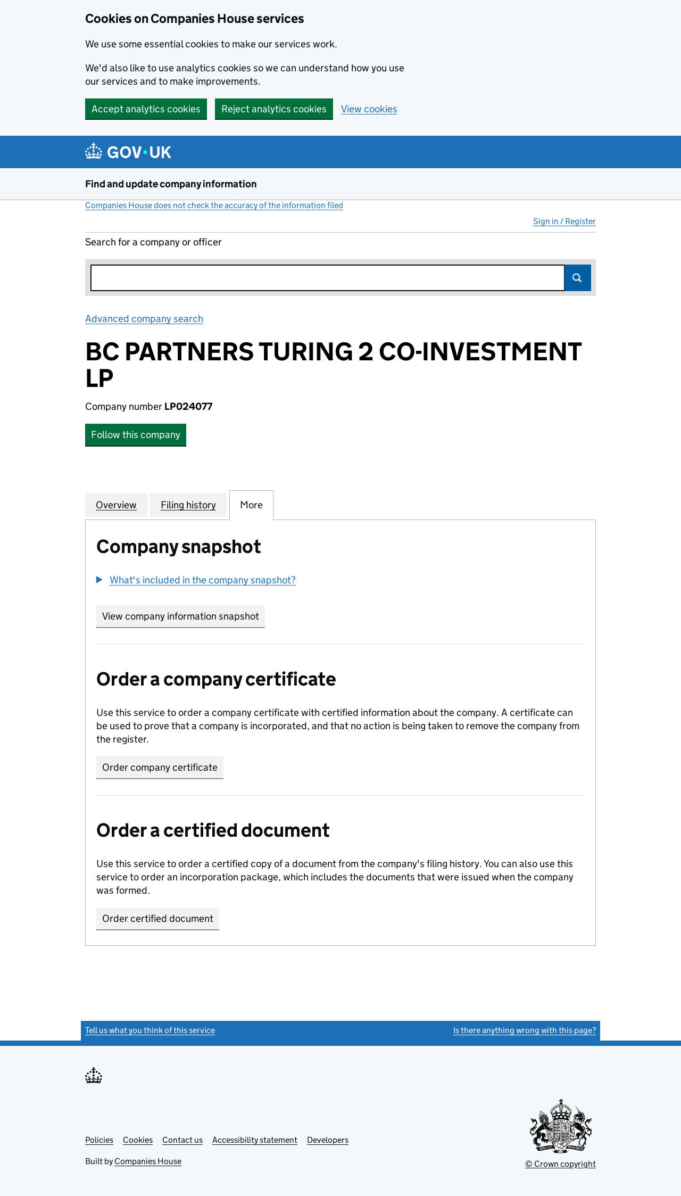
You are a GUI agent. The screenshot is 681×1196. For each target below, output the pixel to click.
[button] (196, 580)
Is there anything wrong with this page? (524, 1030)
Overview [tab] (116, 504)
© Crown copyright (560, 1164)
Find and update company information (171, 184)
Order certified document (157, 918)
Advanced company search (144, 318)
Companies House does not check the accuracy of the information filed (214, 205)
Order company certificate (160, 767)
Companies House (147, 1161)
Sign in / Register (564, 221)
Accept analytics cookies (146, 109)
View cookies (369, 109)
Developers (327, 1140)
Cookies (138, 1140)
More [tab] (251, 504)
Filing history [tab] (188, 504)
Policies (99, 1140)
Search (577, 278)
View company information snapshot (183, 616)
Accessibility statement (254, 1140)
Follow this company (135, 434)
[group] (340, 581)
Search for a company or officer (153, 242)
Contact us (182, 1140)
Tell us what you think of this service (150, 1030)
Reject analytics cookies (274, 109)
